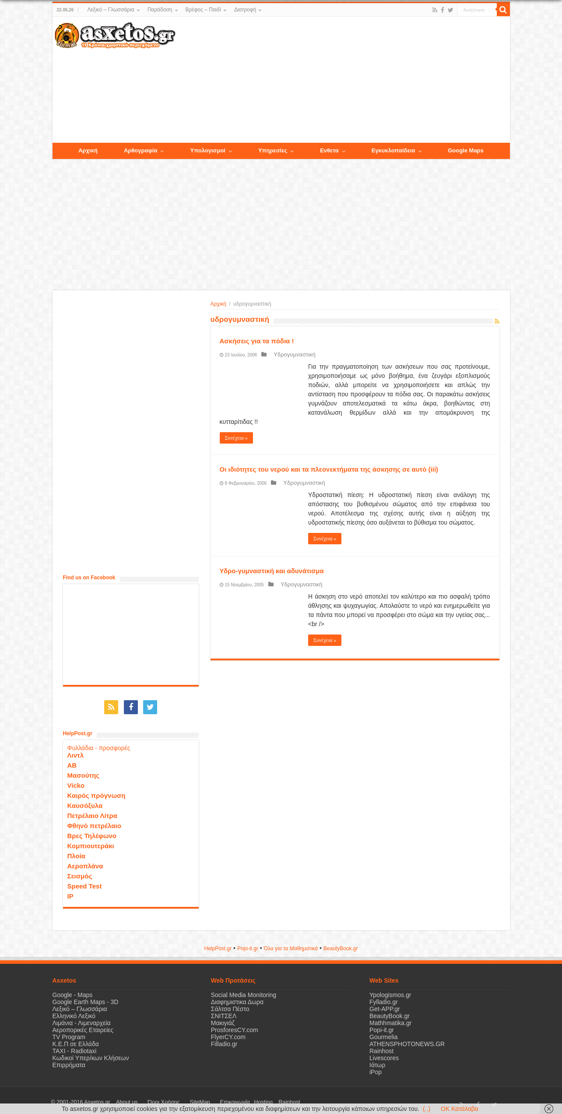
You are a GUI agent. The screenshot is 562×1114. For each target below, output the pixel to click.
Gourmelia (383, 1032)
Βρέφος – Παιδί (203, 10)
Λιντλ (75, 751)
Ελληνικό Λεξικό (74, 1011)
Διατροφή (245, 10)
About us (122, 1098)
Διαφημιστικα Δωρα (237, 997)
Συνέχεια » (236, 438)
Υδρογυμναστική (288, 354)
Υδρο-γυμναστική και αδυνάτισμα (272, 571)
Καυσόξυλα (85, 801)
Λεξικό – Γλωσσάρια (110, 10)
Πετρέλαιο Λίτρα (92, 811)
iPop (375, 1068)
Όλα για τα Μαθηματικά (291, 944)
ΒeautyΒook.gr (340, 944)
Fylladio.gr (383, 997)
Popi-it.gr (247, 944)
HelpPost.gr (218, 944)
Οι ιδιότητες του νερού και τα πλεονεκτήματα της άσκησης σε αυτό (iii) (329, 469)
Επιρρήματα (69, 1061)
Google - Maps (73, 990)
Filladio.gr (224, 1039)
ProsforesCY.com (234, 1025)
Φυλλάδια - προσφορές (98, 743)
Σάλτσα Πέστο (230, 1004)
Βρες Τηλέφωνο (91, 832)
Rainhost (381, 1047)
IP (70, 892)
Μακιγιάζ (223, 1018)
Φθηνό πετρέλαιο (94, 821)
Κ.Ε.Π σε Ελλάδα (76, 1039)
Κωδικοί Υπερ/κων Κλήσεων (91, 1054)
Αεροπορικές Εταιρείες (83, 1025)
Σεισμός (79, 872)
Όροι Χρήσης (151, 1098)
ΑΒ (72, 761)
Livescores (384, 1054)
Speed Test (84, 882)
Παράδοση (160, 10)
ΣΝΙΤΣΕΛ (224, 1011)
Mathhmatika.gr (390, 1018)
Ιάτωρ (377, 1061)
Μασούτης (83, 771)
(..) (426, 1108)
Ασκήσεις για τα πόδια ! (257, 341)
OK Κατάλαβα (459, 1108)
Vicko (76, 781)
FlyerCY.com (228, 1032)
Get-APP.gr (384, 1004)
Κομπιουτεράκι (90, 842)
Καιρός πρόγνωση (96, 791)
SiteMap (179, 1098)
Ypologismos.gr (390, 990)
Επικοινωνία (205, 1098)
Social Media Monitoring (243, 990)
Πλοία (76, 852)
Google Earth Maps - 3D (86, 997)
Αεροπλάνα (85, 862)
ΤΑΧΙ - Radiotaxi (75, 1047)
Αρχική (218, 304)
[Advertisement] (342, 80)
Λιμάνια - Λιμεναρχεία (82, 1018)
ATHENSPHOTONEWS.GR (407, 1039)
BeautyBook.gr (389, 1011)
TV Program (69, 1032)
